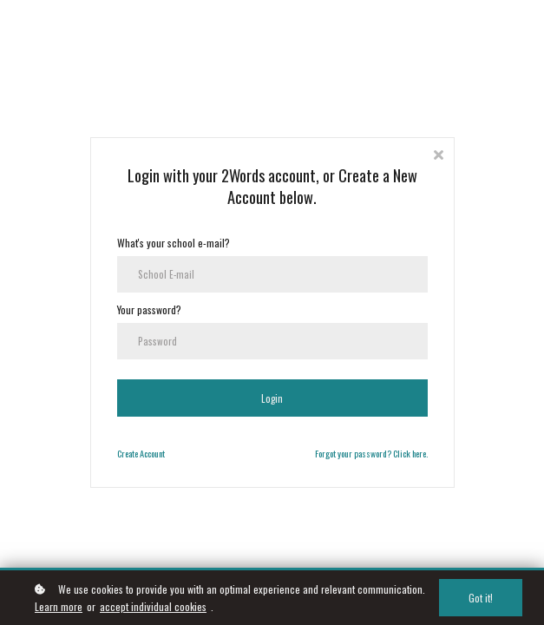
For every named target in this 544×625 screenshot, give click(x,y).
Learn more (58, 607)
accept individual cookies (153, 607)
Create (127, 452)
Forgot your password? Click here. (371, 452)
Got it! (482, 598)
